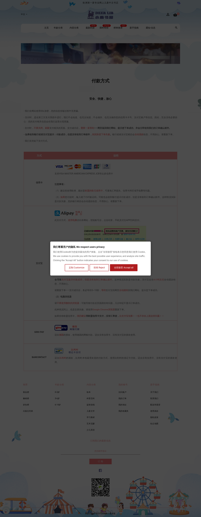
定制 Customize (76, 267)
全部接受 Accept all (124, 267)
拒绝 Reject (99, 267)
